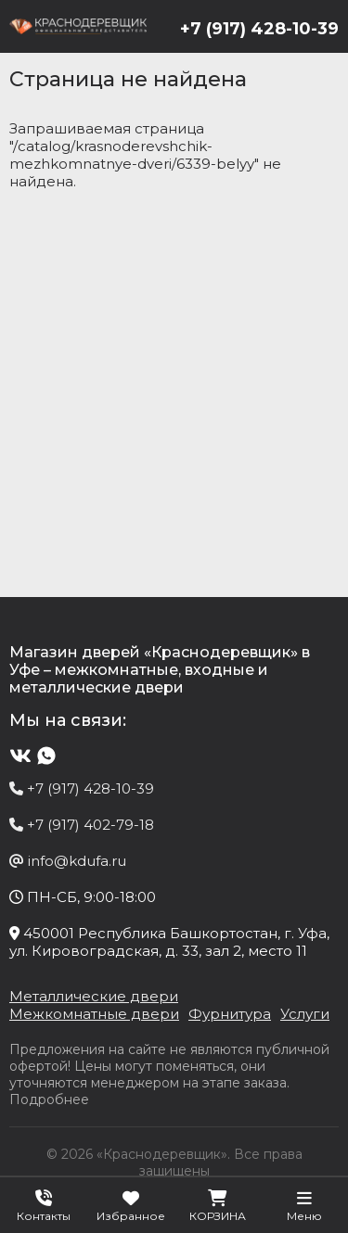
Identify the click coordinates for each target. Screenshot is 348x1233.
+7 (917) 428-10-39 (259, 29)
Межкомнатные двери (94, 1014)
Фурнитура (229, 1014)
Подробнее (49, 1099)
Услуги (304, 1014)
